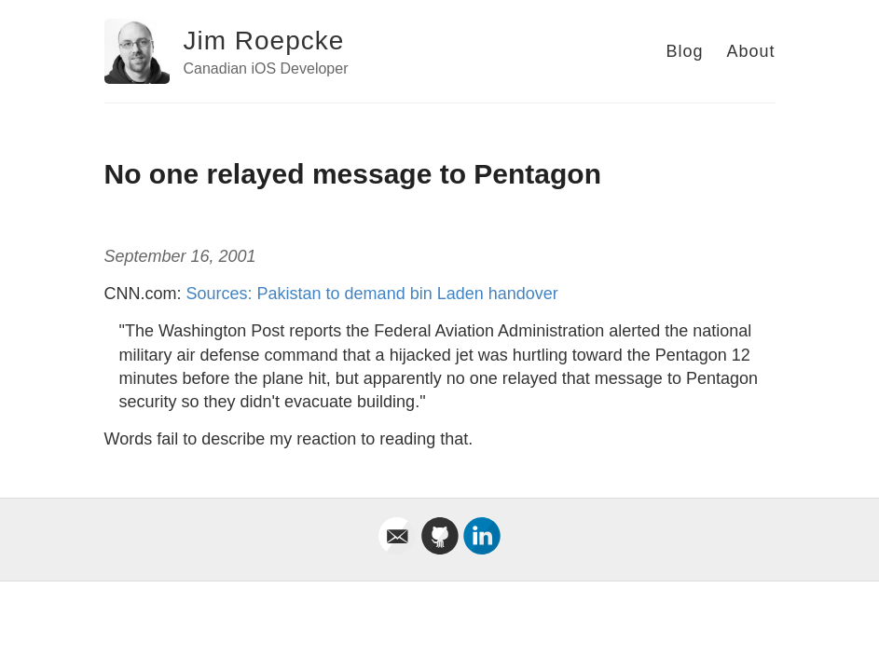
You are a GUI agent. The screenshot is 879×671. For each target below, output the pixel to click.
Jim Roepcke (264, 40)
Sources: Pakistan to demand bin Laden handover (372, 293)
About (750, 51)
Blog (684, 51)
